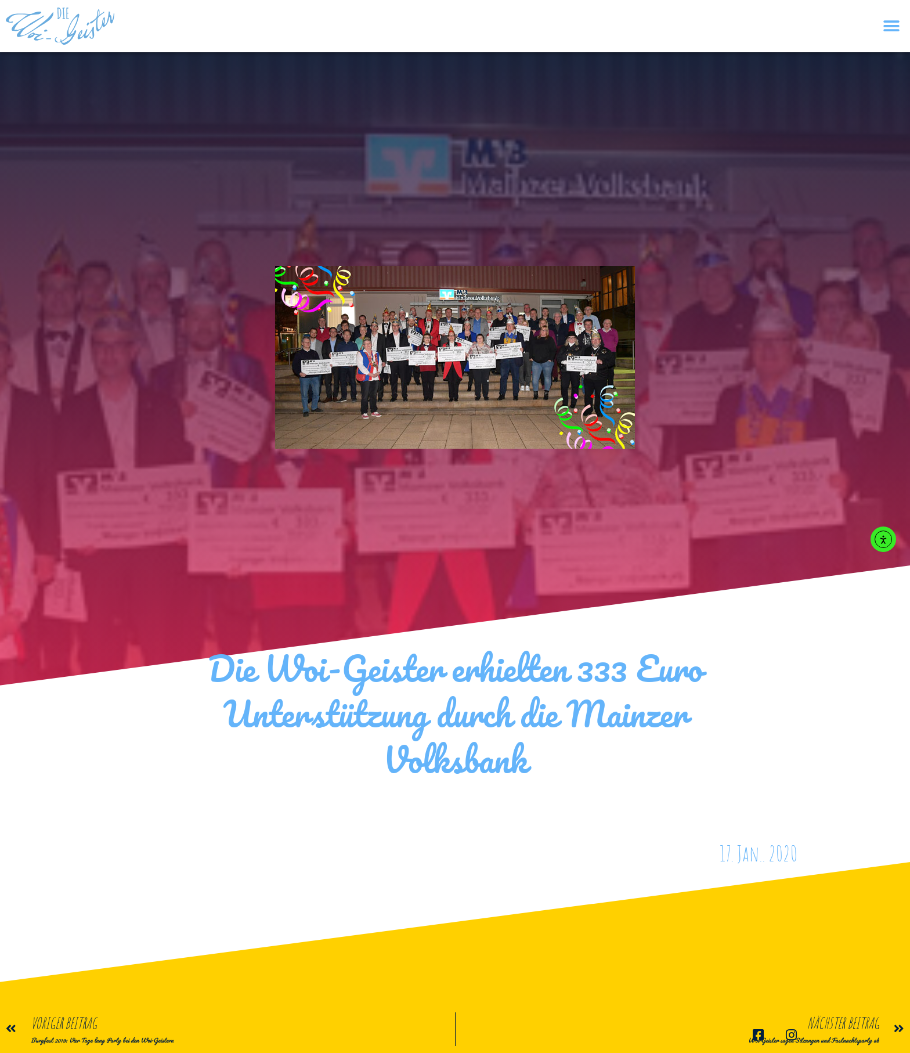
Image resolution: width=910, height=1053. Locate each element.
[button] (891, 26)
